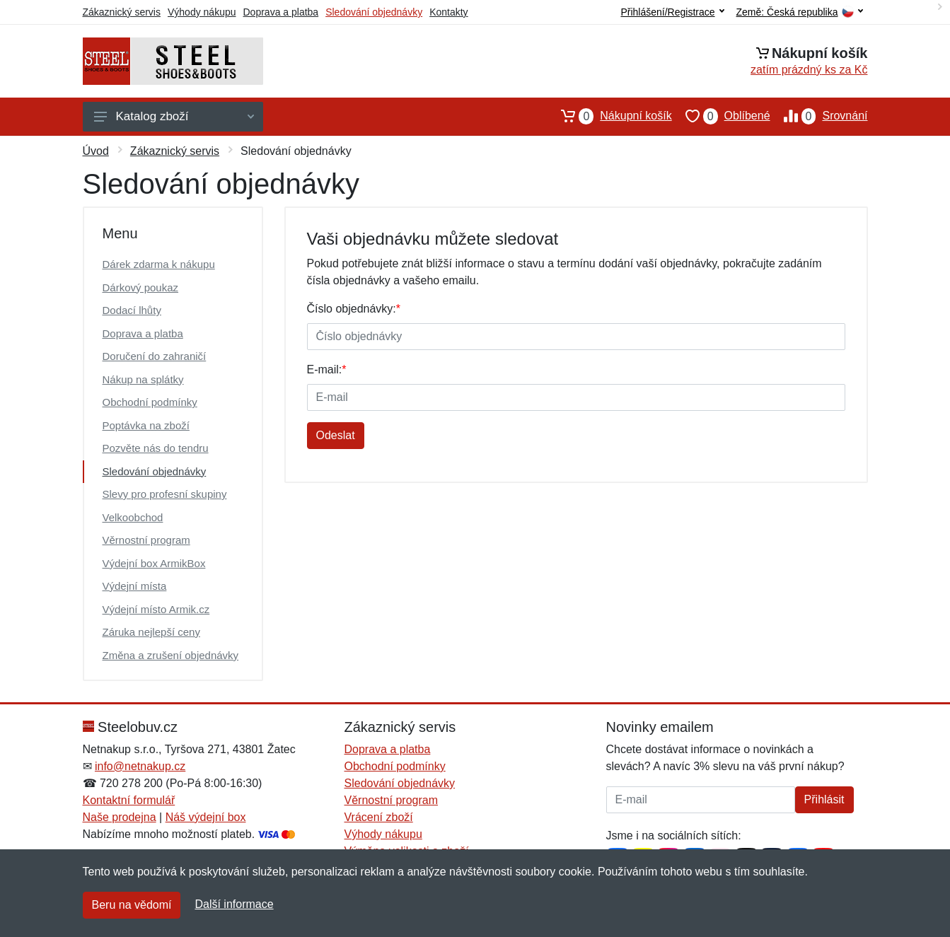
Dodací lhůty (132, 310)
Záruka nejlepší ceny (151, 632)
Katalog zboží (174, 116)
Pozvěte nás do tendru (156, 448)
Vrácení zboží (378, 817)
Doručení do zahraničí (155, 356)
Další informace (234, 904)
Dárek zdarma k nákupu (159, 264)
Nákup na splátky (143, 379)
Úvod (96, 151)
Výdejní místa (135, 586)
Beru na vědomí (132, 905)
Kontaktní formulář (129, 800)
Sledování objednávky (373, 12)
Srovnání (819, 116)
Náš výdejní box (206, 817)
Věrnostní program (146, 540)
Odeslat (335, 435)
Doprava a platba (281, 12)
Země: (799, 12)
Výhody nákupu (202, 12)
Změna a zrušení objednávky (171, 655)
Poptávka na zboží (146, 425)
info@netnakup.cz (140, 766)
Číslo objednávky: (354, 309)
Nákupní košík (609, 116)
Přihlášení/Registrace (672, 12)
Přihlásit (824, 799)
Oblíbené (721, 116)
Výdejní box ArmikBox (154, 563)
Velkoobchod (133, 517)
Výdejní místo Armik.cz (156, 609)
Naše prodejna (119, 817)
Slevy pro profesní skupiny (165, 494)
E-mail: (327, 369)
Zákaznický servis (122, 12)
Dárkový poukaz (141, 287)
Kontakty (448, 12)
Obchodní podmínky (150, 402)
